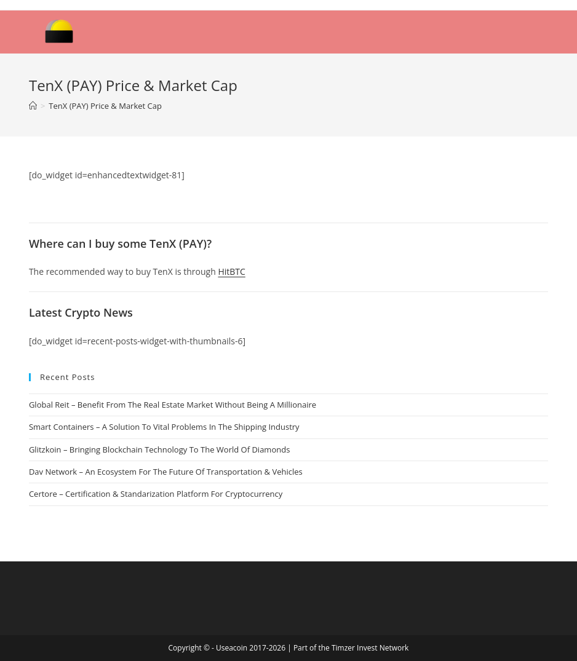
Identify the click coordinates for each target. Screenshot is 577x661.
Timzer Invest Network (370, 648)
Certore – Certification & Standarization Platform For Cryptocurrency (155, 493)
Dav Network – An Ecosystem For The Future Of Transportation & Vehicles (166, 471)
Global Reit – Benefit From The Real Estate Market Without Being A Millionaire (172, 404)
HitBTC (231, 271)
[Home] (33, 105)
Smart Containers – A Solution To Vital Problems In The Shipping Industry (164, 426)
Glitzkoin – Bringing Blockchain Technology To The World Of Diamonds (159, 449)
